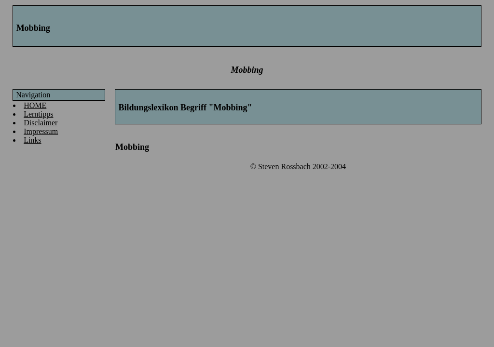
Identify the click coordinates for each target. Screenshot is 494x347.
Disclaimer (40, 123)
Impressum (41, 131)
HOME (35, 105)
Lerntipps (38, 114)
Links (32, 140)
